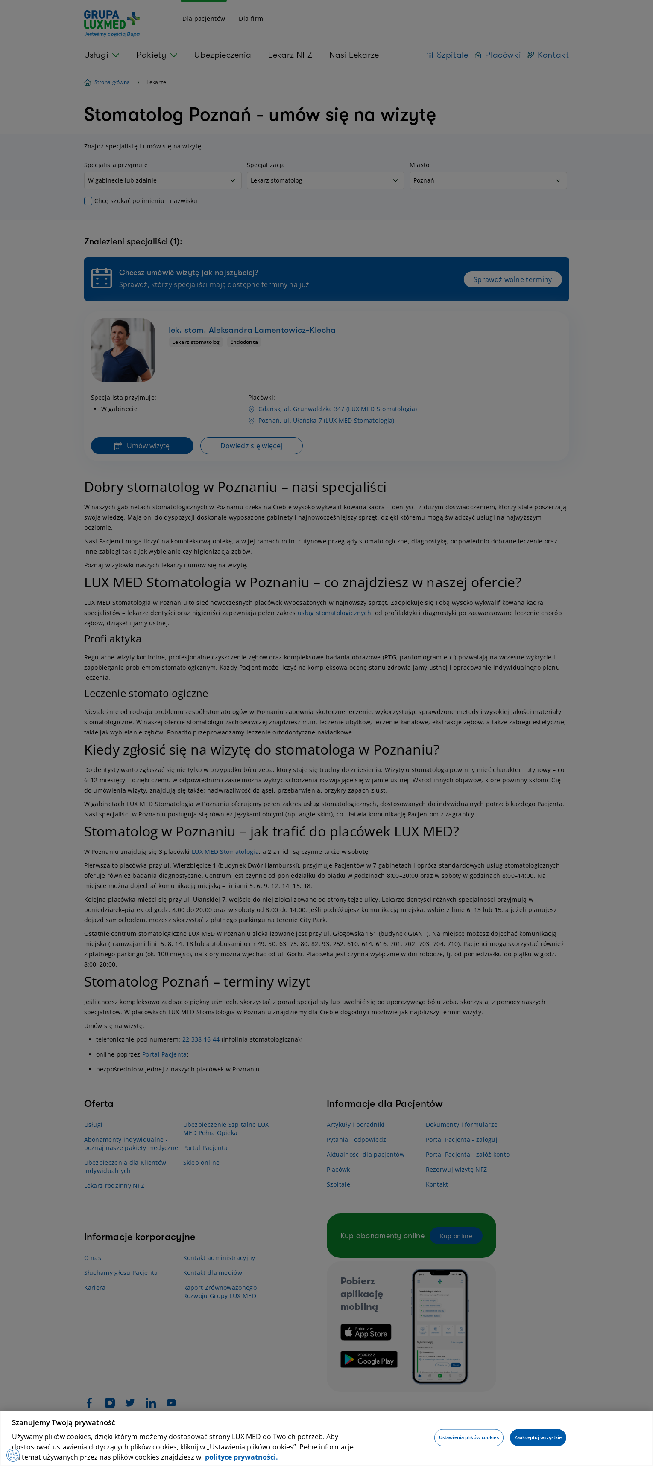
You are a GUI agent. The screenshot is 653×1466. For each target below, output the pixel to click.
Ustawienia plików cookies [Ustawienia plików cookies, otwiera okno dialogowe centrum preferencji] (469, 1437)
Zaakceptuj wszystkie (538, 1437)
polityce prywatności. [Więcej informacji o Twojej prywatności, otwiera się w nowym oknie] (240, 1457)
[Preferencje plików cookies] (14, 1453)
